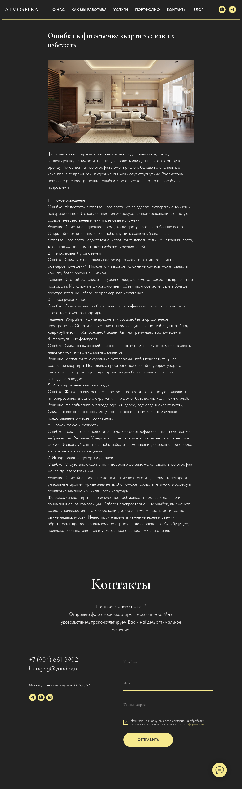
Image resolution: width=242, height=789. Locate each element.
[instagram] (49, 701)
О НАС (58, 9)
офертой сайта (197, 728)
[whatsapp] (222, 9)
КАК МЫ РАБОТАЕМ (89, 9)
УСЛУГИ (120, 9)
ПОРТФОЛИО (147, 9)
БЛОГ (198, 9)
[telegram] (232, 9)
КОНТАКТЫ (176, 9)
